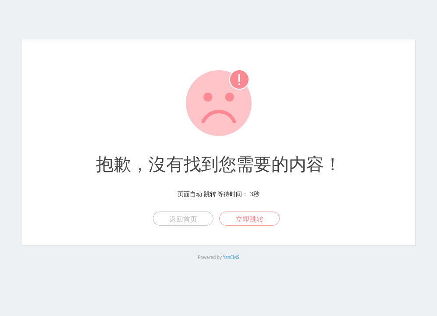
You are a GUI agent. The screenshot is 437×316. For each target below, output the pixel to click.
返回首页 (183, 219)
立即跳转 (249, 219)
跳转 (210, 194)
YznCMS (231, 257)
